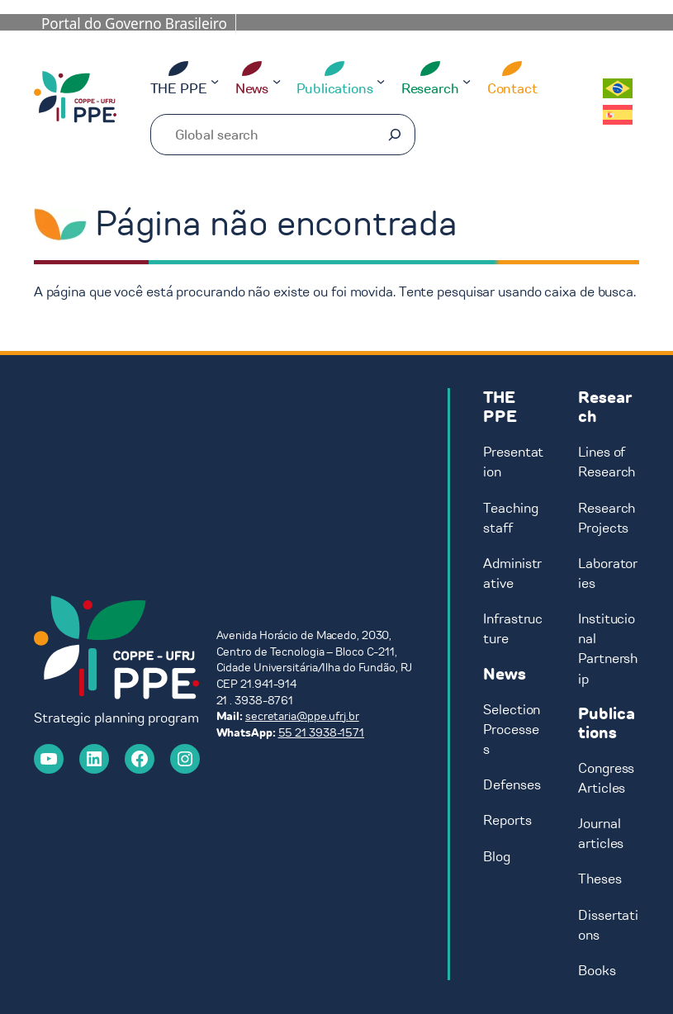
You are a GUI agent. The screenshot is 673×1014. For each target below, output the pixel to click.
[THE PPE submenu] (215, 81)
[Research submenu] (466, 81)
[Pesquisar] (394, 134)
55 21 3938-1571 (321, 733)
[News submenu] (277, 81)
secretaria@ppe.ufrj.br (302, 716)
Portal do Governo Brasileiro (134, 23)
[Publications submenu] (381, 81)
